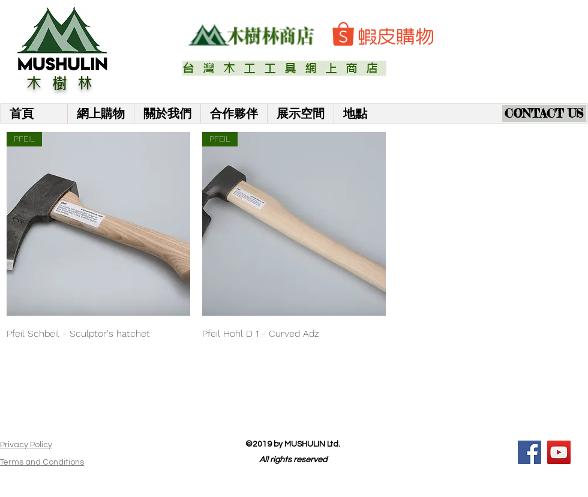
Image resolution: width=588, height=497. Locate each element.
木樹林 (64, 83)
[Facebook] (529, 452)
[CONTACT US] (544, 113)
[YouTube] (559, 452)
